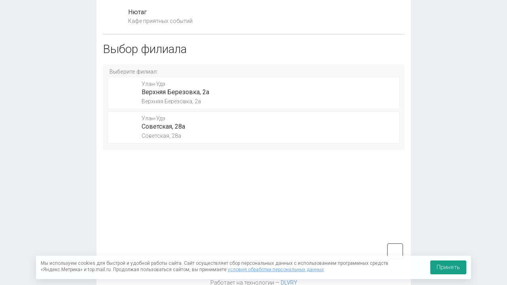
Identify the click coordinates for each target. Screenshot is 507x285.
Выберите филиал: (134, 71)
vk (395, 251)
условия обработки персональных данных (276, 269)
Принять (448, 267)
